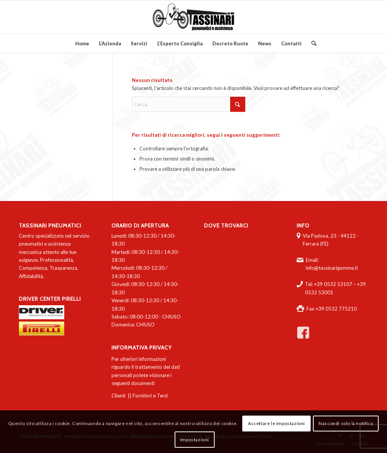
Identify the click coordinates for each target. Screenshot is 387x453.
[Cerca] (311, 43)
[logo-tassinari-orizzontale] (193, 17)
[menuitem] (82, 43)
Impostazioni (194, 439)
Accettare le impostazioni (276, 423)
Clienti (118, 396)
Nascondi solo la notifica (346, 423)
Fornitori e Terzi (150, 396)
